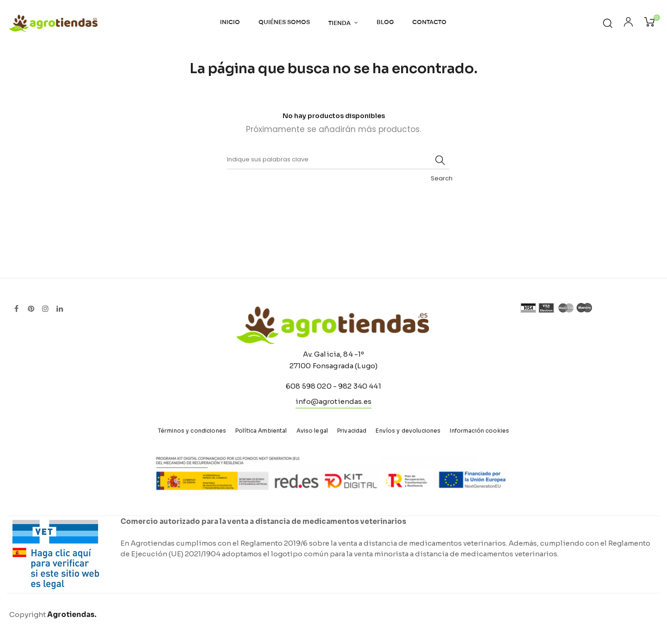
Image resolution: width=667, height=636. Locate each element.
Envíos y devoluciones (408, 430)
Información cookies (479, 430)
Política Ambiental (261, 430)
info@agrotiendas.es (333, 401)
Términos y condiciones (192, 430)
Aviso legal (312, 430)
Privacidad (351, 430)
